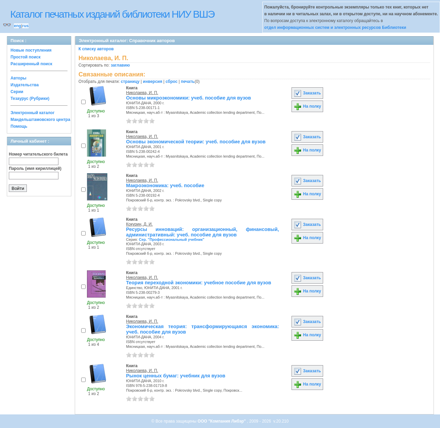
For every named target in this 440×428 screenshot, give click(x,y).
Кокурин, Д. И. (139, 224)
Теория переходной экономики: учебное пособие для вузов (198, 282)
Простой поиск (25, 57)
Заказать (307, 93)
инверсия (152, 81)
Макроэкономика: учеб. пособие (165, 185)
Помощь (19, 126)
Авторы (19, 78)
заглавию (120, 65)
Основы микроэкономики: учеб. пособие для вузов (188, 98)
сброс (171, 81)
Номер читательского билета (38, 154)
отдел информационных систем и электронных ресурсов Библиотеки (335, 27)
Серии (17, 91)
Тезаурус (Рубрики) (30, 98)
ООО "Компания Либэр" (222, 421)
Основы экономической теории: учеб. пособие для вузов (196, 141)
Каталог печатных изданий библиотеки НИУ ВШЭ (112, 14)
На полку (307, 106)
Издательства (25, 85)
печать (188, 81)
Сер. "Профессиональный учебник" (172, 239)
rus (25, 25)
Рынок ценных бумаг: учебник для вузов (175, 375)
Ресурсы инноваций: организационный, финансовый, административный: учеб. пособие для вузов (202, 232)
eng (17, 25)
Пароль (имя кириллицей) (35, 168)
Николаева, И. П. (142, 92)
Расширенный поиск (31, 63)
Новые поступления (31, 50)
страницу (130, 81)
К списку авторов (96, 49)
